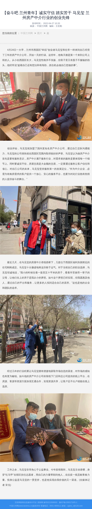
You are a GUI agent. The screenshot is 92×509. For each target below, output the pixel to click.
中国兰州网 (27, 33)
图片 (39, 33)
